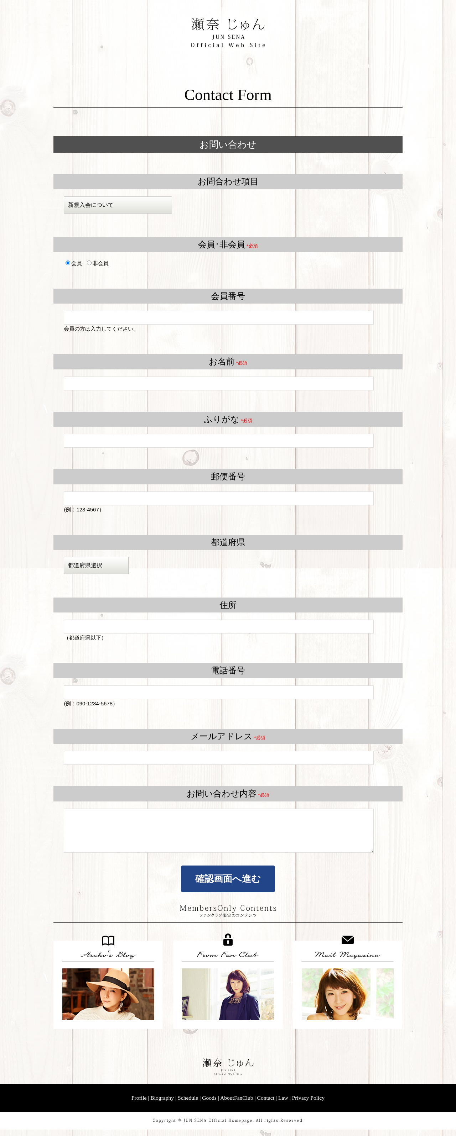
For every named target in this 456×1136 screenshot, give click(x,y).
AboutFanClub (236, 1104)
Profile (138, 1104)
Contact (266, 1104)
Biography (162, 1104)
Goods (209, 1104)
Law (283, 1104)
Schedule (188, 1104)
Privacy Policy (308, 1104)
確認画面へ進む (228, 885)
